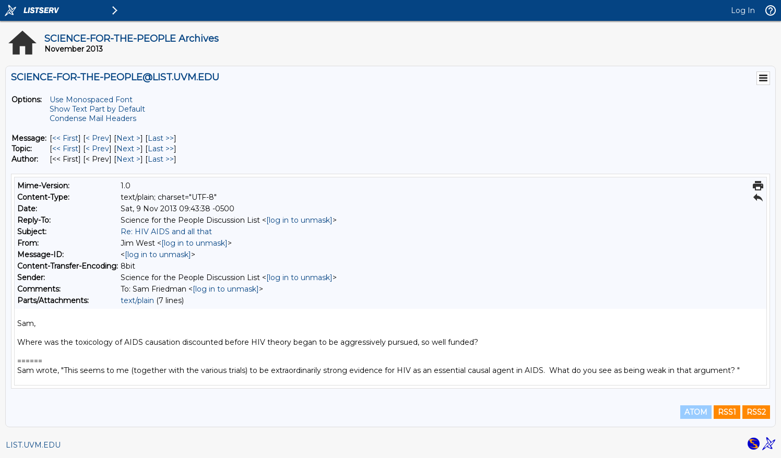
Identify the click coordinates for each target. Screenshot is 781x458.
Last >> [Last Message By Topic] (161, 148)
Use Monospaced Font (91, 99)
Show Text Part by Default (97, 109)
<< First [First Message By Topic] (65, 148)
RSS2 (756, 412)
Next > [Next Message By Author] (128, 159)
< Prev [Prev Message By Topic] (97, 148)
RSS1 (727, 412)
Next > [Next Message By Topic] (128, 148)
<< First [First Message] (65, 138)
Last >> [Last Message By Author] (161, 159)
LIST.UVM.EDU (33, 445)
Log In (743, 10)
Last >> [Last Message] (161, 138)
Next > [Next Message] (128, 138)
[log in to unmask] (299, 220)
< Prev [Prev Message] (97, 138)
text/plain (137, 300)
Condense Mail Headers (93, 118)
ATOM (695, 412)
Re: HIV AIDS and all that (166, 231)
